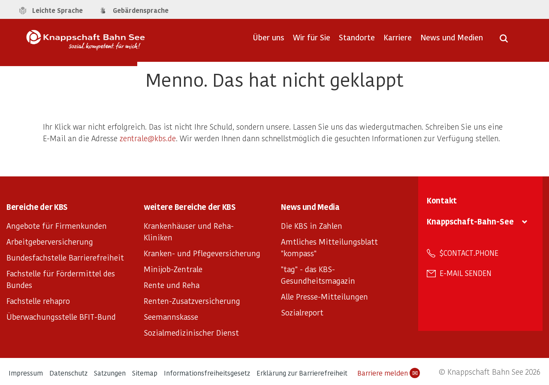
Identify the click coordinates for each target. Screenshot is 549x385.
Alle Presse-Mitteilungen (324, 296)
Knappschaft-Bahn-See (470, 221)
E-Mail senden (466, 273)
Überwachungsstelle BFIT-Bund (61, 316)
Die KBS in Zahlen (311, 225)
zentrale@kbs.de (148, 137)
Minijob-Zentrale (173, 268)
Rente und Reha (171, 284)
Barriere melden (388, 373)
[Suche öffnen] (504, 41)
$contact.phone (469, 253)
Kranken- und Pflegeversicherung (202, 253)
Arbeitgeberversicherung (49, 241)
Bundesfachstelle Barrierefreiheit (65, 257)
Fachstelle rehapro (38, 300)
